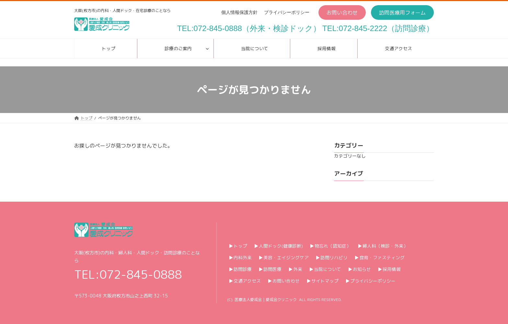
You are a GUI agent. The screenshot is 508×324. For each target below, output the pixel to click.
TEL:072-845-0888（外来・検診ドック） (249, 28)
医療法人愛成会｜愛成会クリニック (266, 299)
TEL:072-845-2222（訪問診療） (378, 28)
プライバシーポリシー (286, 12)
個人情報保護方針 (239, 12)
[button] (342, 12)
